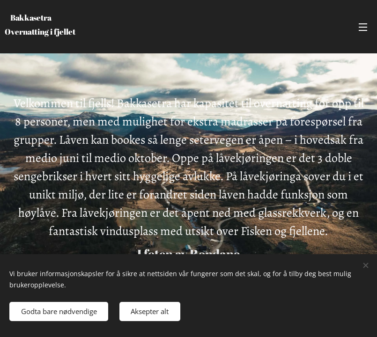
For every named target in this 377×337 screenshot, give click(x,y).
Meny (363, 27)
